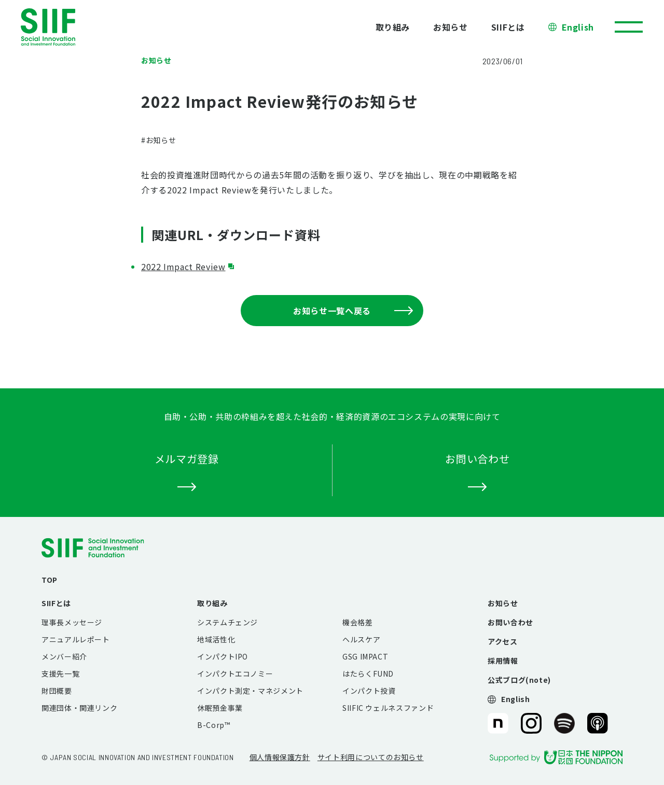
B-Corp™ (213, 725)
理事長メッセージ (72, 622)
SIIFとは (508, 27)
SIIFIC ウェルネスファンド (388, 708)
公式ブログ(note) (519, 680)
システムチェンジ (227, 622)
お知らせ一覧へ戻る (353, 310)
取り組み (393, 27)
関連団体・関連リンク (79, 708)
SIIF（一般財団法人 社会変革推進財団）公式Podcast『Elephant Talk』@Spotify (564, 723)
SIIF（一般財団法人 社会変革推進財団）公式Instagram (531, 723)
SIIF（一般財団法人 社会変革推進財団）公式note (497, 723)
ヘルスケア (361, 639)
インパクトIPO (222, 656)
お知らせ (450, 27)
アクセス (503, 641)
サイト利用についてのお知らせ (370, 757)
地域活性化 (216, 639)
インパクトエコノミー (235, 673)
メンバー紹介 (64, 656)
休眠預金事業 (220, 708)
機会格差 (357, 622)
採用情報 (503, 660)
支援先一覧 (60, 673)
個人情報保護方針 (280, 757)
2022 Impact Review (183, 266)
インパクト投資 (368, 690)
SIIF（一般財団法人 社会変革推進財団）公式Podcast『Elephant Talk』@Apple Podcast (597, 723)
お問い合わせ (510, 622)
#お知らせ (158, 140)
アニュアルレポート (76, 639)
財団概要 (57, 690)
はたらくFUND (368, 673)
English (578, 27)
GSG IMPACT (365, 656)
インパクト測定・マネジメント (250, 690)
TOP (50, 579)
